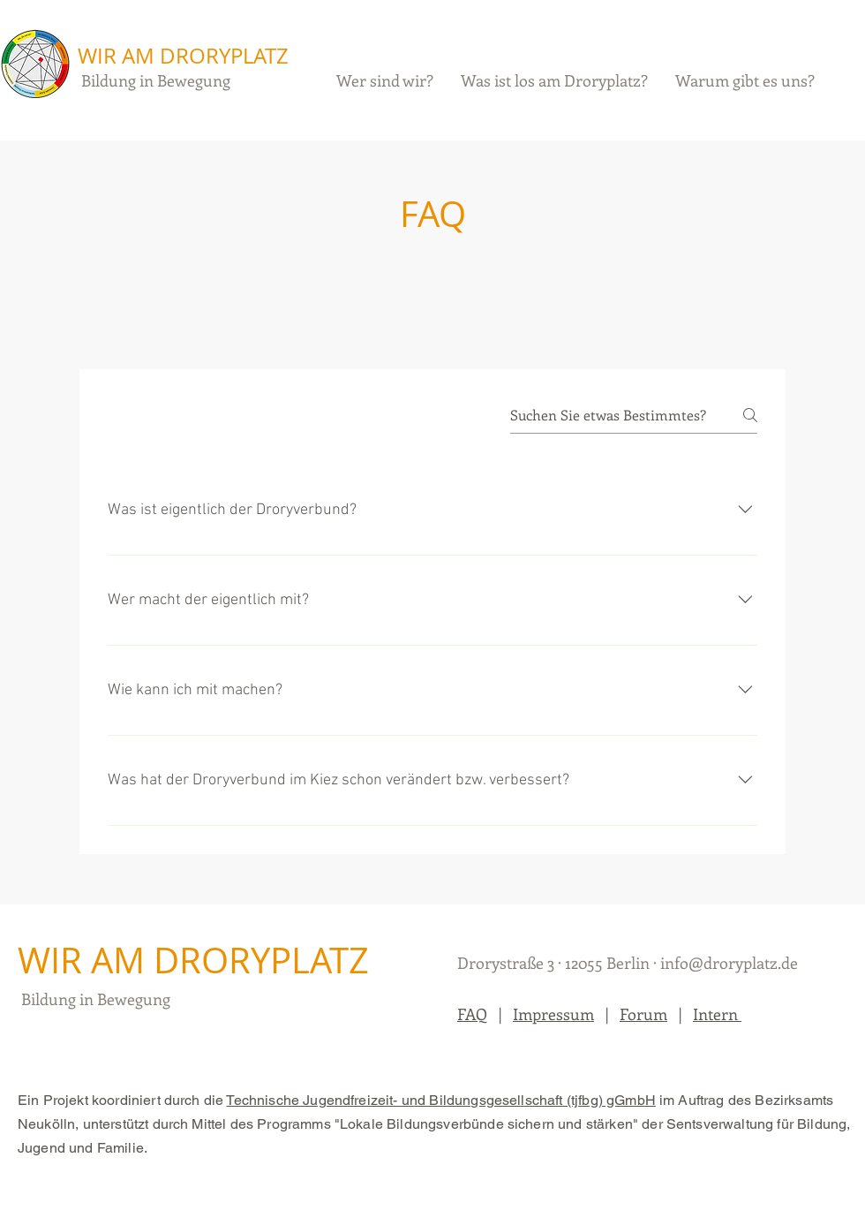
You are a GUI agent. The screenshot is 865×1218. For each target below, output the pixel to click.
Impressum (553, 1014)
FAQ (472, 1014)
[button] (554, 80)
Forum (643, 1014)
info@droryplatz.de (729, 962)
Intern (717, 1014)
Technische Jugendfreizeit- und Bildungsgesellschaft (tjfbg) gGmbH (440, 1100)
